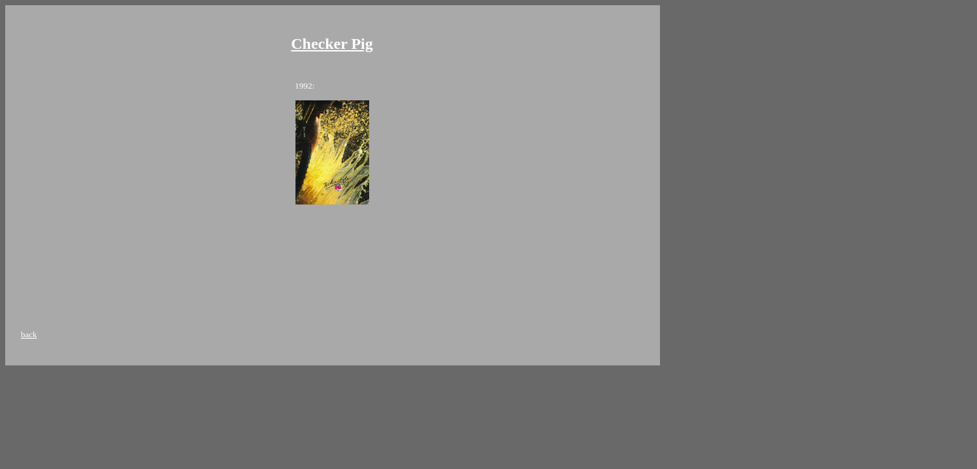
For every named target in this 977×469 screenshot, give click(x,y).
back (29, 334)
